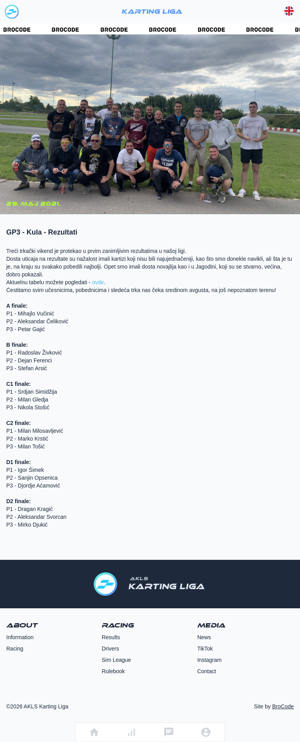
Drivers (110, 648)
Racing (14, 648)
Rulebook (113, 671)
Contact (206, 671)
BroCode (283, 706)
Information (20, 637)
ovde (98, 282)
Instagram (209, 660)
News (204, 637)
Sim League (116, 660)
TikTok (205, 648)
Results (111, 637)
